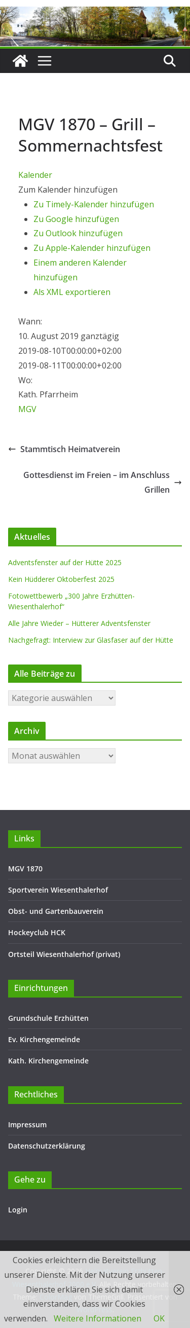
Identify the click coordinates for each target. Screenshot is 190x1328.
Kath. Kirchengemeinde (48, 1060)
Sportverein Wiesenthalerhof (58, 890)
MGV (27, 409)
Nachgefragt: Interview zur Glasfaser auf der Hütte (90, 640)
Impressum (27, 1124)
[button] (68, 189)
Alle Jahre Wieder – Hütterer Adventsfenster (79, 623)
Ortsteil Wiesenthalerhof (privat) (64, 954)
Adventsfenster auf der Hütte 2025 (65, 562)
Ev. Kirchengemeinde (44, 1039)
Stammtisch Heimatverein (64, 449)
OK (159, 1318)
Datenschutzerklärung (46, 1146)
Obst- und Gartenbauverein (55, 911)
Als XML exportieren (71, 292)
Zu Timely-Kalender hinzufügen (93, 204)
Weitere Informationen (97, 1318)
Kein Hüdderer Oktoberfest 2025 (61, 579)
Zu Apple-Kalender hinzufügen (91, 247)
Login (17, 1209)
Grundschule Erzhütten (48, 1018)
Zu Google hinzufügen (76, 219)
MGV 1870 (25, 868)
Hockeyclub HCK (36, 932)
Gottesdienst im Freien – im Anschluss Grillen (102, 482)
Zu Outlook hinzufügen (78, 233)
